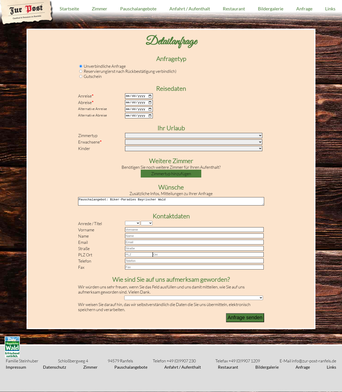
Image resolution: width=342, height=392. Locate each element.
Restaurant (234, 8)
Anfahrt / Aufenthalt (189, 8)
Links (330, 8)
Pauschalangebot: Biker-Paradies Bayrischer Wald (171, 204)
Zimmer (99, 8)
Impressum (16, 367)
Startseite (69, 8)
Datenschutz (54, 367)
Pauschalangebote (138, 8)
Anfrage (304, 8)
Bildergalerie (270, 8)
